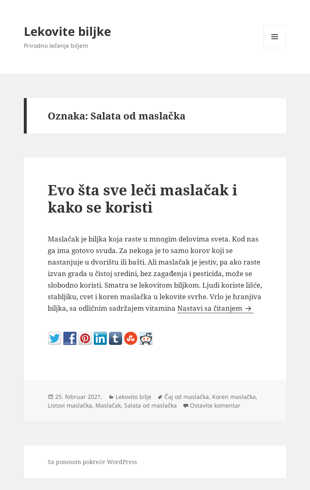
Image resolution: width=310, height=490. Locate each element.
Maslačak (108, 405)
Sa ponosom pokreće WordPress (92, 462)
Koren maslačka (234, 397)
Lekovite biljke (67, 31)
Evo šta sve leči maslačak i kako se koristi (142, 198)
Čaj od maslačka (186, 397)
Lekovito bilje (133, 397)
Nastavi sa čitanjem (215, 308)
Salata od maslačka (150, 405)
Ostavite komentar (215, 405)
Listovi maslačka (70, 405)
